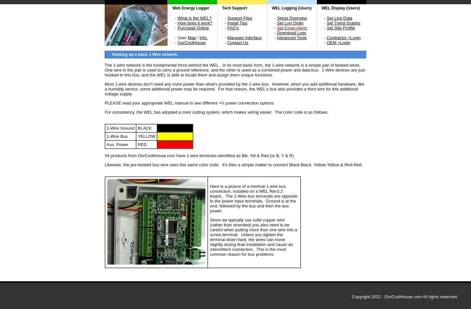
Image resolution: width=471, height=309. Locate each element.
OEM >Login (339, 42)
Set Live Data (339, 18)
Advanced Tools (292, 37)
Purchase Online (193, 27)
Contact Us (237, 42)
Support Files (240, 18)
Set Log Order (290, 23)
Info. (204, 37)
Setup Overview (292, 18)
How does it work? (195, 23)
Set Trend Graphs (343, 23)
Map (192, 37)
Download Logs (291, 32)
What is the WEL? (195, 18)
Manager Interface (244, 37)
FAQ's (233, 27)
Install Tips (237, 23)
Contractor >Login (344, 37)
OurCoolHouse (192, 42)
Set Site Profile (341, 27)
